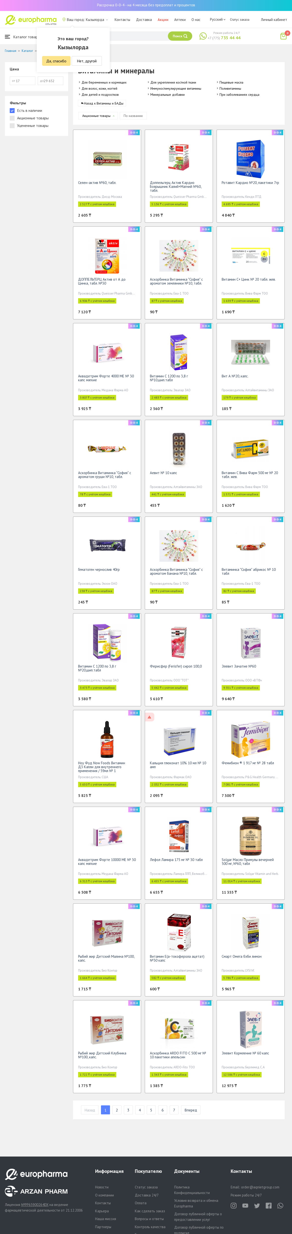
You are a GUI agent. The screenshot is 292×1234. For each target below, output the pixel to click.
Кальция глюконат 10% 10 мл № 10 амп (178, 767)
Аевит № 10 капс (163, 475)
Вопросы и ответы (149, 1218)
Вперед (190, 1112)
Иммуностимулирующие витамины (175, 88)
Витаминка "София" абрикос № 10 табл (249, 574)
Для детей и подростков (100, 94)
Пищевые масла (231, 82)
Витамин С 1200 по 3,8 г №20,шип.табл (97, 670)
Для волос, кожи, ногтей (99, 88)
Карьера (102, 1211)
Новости (102, 1187)
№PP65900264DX (34, 1204)
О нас (196, 19)
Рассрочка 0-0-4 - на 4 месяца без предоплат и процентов (146, 4)
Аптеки (180, 19)
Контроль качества (150, 1226)
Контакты (122, 19)
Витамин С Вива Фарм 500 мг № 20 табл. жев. (250, 477)
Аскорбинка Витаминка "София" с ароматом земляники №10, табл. (176, 283)
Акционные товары (96, 118)
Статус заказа (239, 19)
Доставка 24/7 (147, 1195)
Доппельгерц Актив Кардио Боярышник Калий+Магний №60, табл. (175, 189)
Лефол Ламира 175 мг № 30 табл (176, 862)
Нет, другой (87, 60)
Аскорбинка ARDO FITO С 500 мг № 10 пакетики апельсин (178, 1057)
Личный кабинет (274, 19)
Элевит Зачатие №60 (239, 668)
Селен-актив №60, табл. (97, 185)
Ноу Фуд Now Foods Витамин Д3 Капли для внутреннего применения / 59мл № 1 (101, 769)
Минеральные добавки (167, 94)
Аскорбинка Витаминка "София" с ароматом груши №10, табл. (104, 477)
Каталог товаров (23, 36)
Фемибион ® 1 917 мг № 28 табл (248, 765)
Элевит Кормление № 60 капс (245, 1055)
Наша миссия (105, 1218)
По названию (133, 118)
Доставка (144, 19)
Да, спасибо (56, 60)
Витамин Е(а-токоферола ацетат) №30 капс (177, 961)
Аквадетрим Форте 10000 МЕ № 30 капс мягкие (107, 864)
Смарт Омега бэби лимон (242, 959)
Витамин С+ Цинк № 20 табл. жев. (249, 281)
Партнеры (103, 1226)
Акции (163, 19)
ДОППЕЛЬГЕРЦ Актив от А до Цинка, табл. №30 (102, 283)
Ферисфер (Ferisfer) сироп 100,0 (176, 668)
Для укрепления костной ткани (173, 82)
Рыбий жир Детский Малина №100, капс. (106, 961)
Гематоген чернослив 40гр (99, 572)
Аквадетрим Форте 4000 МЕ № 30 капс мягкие (106, 380)
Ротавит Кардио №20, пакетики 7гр (250, 185)
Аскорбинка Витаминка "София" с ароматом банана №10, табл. (176, 574)
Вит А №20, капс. (235, 378)
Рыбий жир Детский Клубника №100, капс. (102, 1057)
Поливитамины (230, 88)
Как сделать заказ (150, 1211)
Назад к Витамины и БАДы (103, 106)
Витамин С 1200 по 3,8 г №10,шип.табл (169, 380)
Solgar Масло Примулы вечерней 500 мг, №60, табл (248, 864)
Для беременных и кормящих (104, 82)
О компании (104, 1195)
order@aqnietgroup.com (260, 1187)
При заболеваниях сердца (239, 94)
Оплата (140, 1203)
